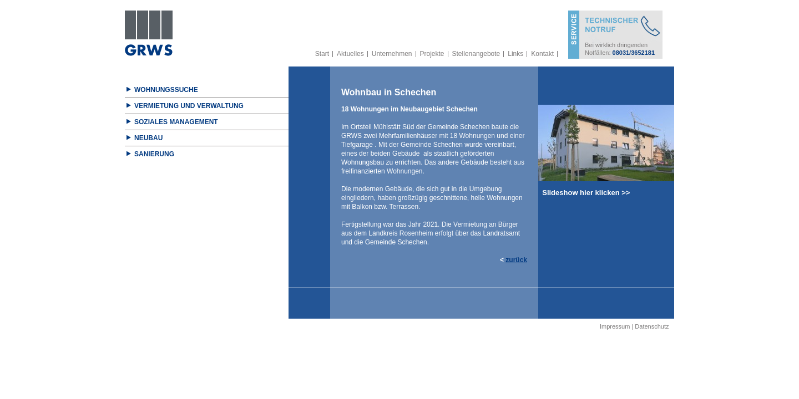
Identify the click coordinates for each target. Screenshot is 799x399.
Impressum (615, 326)
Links (515, 54)
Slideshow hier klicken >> (584, 192)
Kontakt (542, 54)
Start (322, 54)
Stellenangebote (476, 54)
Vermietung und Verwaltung (189, 106)
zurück (516, 260)
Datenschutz (652, 326)
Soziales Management (176, 122)
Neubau (148, 138)
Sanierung (154, 154)
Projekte (432, 54)
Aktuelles (350, 54)
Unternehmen (392, 54)
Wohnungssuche (166, 90)
